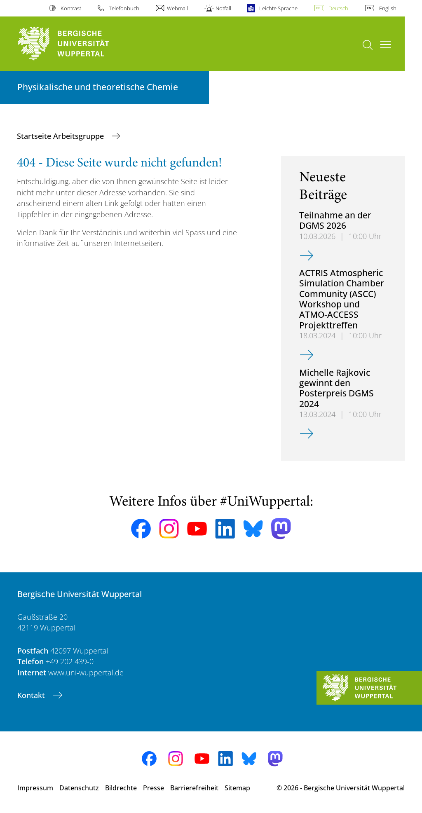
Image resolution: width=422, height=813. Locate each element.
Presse (153, 787)
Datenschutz (79, 787)
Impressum (35, 787)
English (387, 8)
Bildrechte (121, 787)
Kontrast (71, 8)
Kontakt (32, 695)
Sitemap (237, 787)
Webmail (177, 8)
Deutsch (338, 8)
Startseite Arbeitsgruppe (61, 136)
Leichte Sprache (278, 8)
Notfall (223, 8)
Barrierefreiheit (194, 787)
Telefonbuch (124, 8)
